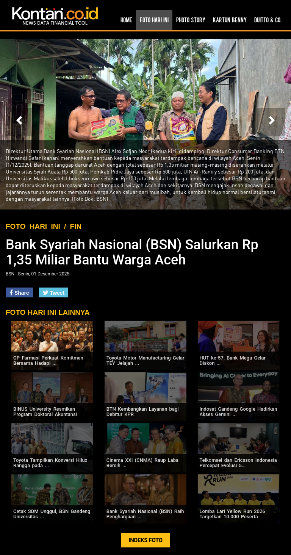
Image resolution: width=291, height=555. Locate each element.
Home (126, 19)
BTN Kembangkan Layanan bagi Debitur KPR (142, 411)
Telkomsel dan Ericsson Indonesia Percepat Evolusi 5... (238, 462)
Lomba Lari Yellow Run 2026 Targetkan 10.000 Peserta (232, 513)
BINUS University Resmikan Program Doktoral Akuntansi (45, 411)
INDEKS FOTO (145, 540)
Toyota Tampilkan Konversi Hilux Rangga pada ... (50, 462)
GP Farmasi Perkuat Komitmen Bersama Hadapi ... (48, 360)
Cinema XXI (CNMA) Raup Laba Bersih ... (142, 462)
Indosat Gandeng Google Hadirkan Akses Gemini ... (238, 411)
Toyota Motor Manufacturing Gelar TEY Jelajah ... (145, 360)
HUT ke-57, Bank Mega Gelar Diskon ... (233, 360)
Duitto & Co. (268, 19)
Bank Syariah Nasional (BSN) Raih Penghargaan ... (145, 513)
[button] (20, 122)
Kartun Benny (230, 19)
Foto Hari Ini (154, 19)
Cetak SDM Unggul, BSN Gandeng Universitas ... (51, 513)
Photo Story (190, 19)
